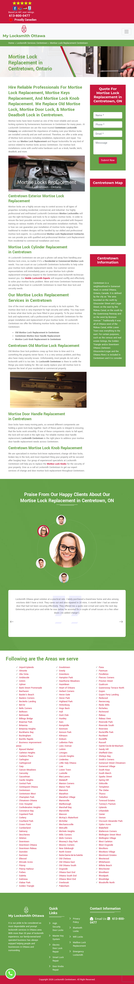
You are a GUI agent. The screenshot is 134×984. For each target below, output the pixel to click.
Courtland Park (26, 821)
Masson (63, 814)
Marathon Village (67, 797)
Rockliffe (103, 739)
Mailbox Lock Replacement (79, 944)
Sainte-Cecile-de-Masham (111, 745)
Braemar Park (25, 722)
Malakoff (63, 780)
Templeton (104, 786)
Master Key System (58, 937)
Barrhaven (24, 691)
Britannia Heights (27, 728)
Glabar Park (24, 882)
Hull (61, 711)
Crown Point (25, 824)
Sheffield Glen (105, 752)
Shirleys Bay (105, 756)
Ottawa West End (67, 879)
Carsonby (23, 773)
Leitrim (62, 749)
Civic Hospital (25, 804)
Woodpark (103, 875)
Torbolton (103, 797)
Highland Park (65, 701)
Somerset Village (107, 766)
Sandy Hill (103, 749)
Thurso (102, 793)
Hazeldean (64, 684)
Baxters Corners (27, 698)
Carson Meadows (27, 769)
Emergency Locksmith (78, 953)
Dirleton (22, 838)
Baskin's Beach (26, 694)
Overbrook (64, 882)
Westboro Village (107, 851)
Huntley (62, 718)
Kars (61, 722)
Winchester (104, 868)
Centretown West (27, 793)
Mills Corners (65, 834)
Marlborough (65, 804)
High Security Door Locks (58, 927)
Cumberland (25, 827)
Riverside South (106, 725)
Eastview (23, 855)
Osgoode (63, 868)
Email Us (100, 919)
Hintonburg (64, 704)
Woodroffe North (107, 882)
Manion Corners (66, 783)
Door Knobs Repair (58, 968)
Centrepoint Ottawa (28, 786)
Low (61, 766)
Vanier (102, 814)
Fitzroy (22, 865)
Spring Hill (104, 780)
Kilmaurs (63, 735)
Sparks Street (105, 776)
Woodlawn (104, 872)
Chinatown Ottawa (28, 800)
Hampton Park (66, 677)
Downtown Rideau (28, 848)
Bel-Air (22, 704)
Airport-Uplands (26, 667)
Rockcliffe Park (106, 732)
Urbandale (104, 810)
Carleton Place (26, 756)
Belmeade (24, 715)
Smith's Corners (106, 759)
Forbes (22, 872)
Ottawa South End (68, 875)
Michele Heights (67, 831)
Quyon (102, 691)
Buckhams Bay (26, 732)
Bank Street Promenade (30, 687)
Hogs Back (64, 708)
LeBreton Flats (66, 742)
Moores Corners (66, 845)
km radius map (107, 216)
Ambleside (24, 677)
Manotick (63, 790)
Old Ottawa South (67, 865)
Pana (101, 667)
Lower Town (65, 769)
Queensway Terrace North (111, 687)
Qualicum (103, 684)
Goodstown (64, 667)
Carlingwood (25, 763)
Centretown (24, 790)
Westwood (104, 858)
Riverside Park (106, 722)
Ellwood (23, 858)
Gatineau (23, 879)
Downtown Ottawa (28, 845)
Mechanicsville (66, 824)
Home (11, 43)
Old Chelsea (65, 858)
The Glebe (104, 790)
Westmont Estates (108, 855)
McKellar (63, 821)
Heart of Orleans (67, 687)
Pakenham (64, 885)
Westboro (103, 848)
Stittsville (103, 783)
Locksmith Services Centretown (32, 43)
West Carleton (105, 841)
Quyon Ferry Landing (109, 694)
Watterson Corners (108, 831)
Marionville (64, 800)
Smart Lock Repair (58, 959)
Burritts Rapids (26, 739)
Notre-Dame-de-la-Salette (71, 855)
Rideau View (105, 718)
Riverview (103, 728)
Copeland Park (26, 814)
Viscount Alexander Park (110, 821)
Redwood (103, 698)
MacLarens (64, 776)
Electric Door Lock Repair (57, 948)
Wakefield (103, 827)
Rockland (103, 735)
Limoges (63, 752)
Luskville (63, 773)
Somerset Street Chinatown (112, 763)
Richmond (103, 711)
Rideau (102, 715)
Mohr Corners (65, 838)
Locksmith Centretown (65, 979)
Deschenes (24, 834)
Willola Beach (105, 865)
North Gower (65, 851)
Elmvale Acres (26, 862)
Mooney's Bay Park (68, 841)
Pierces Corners (106, 677)
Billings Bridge (26, 718)
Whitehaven (104, 862)
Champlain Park (26, 797)
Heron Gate (64, 694)
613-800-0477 (19, 15)
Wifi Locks (78, 936)
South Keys (104, 769)
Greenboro (64, 674)
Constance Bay (26, 810)
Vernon (102, 817)
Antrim (22, 681)
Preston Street (106, 681)
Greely (62, 670)
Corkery (22, 817)
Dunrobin (23, 851)
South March (105, 773)
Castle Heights (26, 780)
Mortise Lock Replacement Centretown (69, 43)
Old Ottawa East (67, 862)
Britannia (23, 725)
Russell (102, 742)
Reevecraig (104, 701)
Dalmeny (23, 831)
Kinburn (62, 739)
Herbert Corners (66, 691)
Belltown (23, 711)
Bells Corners (25, 708)
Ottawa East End (67, 872)
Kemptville (64, 725)
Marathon (63, 793)
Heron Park (64, 698)
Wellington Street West (110, 834)
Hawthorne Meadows (69, 681)
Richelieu (103, 708)
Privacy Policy (76, 920)
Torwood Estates (107, 800)
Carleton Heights (27, 752)
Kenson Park (65, 732)
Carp (21, 766)
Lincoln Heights (66, 756)
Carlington (24, 759)
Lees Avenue (65, 745)
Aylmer (22, 684)
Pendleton (103, 674)
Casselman (24, 776)
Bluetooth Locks (77, 929)
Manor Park (64, 786)
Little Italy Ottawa (67, 763)
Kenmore (63, 728)
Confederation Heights (30, 807)
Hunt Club (64, 715)
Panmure (103, 670)
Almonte (23, 670)
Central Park (25, 783)
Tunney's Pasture (107, 804)
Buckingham (25, 735)
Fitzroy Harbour (26, 868)
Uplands (103, 807)
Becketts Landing (27, 701)
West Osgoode (106, 845)
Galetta (22, 875)
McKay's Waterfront (68, 817)
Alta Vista (23, 674)
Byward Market (26, 749)
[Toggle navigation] (126, 31)
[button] (43, 531)
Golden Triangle (26, 885)
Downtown (24, 841)
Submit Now (108, 160)
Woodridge (104, 879)
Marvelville (64, 810)
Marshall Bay (65, 807)
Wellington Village (107, 838)
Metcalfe (63, 827)
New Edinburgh (66, 848)
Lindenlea (63, 759)
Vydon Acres (105, 824)
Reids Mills (104, 704)
